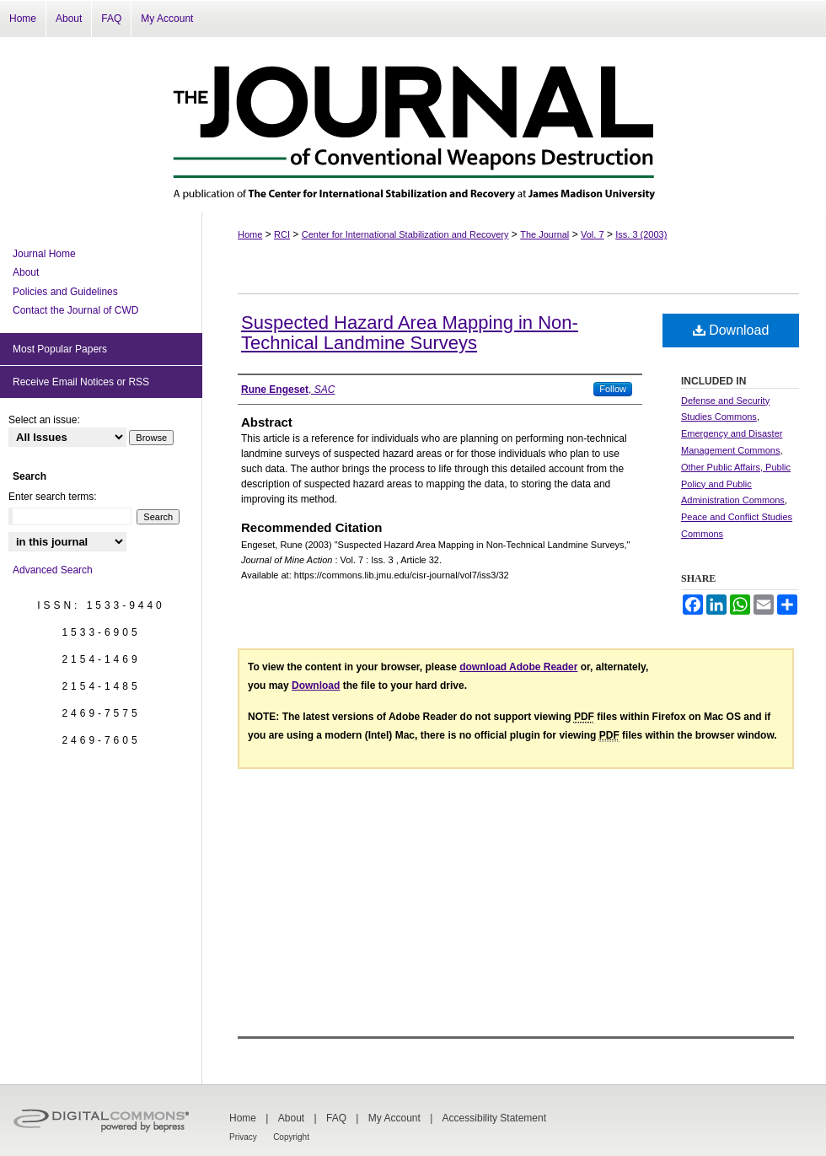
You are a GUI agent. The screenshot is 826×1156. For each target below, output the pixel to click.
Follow (612, 389)
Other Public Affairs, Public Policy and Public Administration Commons (736, 484)
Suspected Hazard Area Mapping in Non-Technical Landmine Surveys (409, 332)
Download (731, 330)
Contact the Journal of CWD (75, 310)
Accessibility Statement (494, 1118)
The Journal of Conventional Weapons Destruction (413, 124)
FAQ (336, 1118)
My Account (394, 1118)
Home (250, 234)
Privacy (243, 1137)
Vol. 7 (592, 234)
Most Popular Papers (60, 349)
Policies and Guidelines (65, 292)
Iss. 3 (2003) (641, 234)
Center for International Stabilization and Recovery (405, 234)
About (26, 272)
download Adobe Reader (518, 667)
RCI (282, 234)
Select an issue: (44, 420)
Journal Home (44, 254)
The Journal (544, 234)
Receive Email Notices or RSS (81, 382)
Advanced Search (53, 570)
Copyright (291, 1137)
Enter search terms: (52, 497)
